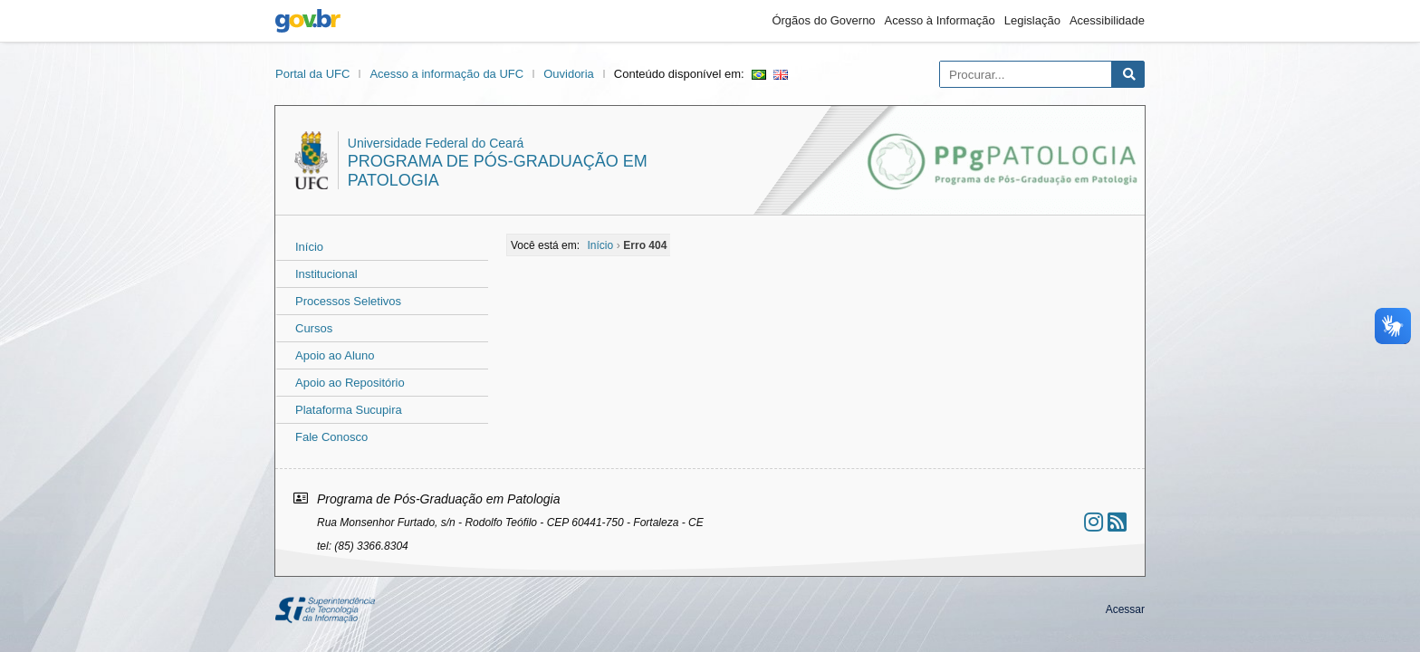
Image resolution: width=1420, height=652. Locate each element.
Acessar (1125, 609)
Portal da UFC (312, 74)
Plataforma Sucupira (348, 410)
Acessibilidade (1107, 20)
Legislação (1032, 20)
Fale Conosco (331, 437)
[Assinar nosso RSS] (1117, 522)
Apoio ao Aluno (334, 355)
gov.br (308, 21)
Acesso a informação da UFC (446, 74)
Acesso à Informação (940, 20)
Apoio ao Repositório (350, 382)
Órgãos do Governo (823, 20)
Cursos (313, 328)
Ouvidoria (568, 74)
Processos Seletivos (348, 301)
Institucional (326, 274)
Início (309, 247)
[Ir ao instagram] (1093, 522)
